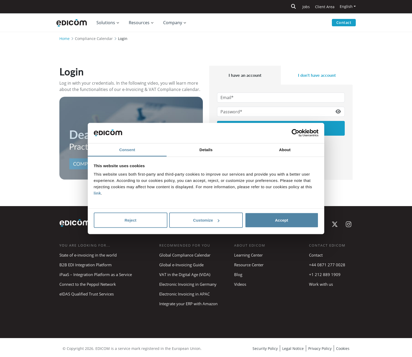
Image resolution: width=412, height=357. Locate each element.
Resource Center (249, 264)
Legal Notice (293, 348)
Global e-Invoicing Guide (181, 264)
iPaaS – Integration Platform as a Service (95, 274)
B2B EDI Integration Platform (85, 264)
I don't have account (317, 75)
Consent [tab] (127, 149)
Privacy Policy (320, 348)
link (97, 193)
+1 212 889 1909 (325, 274)
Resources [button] (139, 23)
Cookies (342, 348)
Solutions (105, 23)
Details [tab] (206, 149)
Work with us (321, 284)
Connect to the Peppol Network (87, 284)
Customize (206, 220)
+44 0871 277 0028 (327, 264)
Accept (281, 220)
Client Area (324, 6)
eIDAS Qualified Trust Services (86, 294)
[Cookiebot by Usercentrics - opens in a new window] (295, 133)
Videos (240, 284)
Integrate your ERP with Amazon (188, 303)
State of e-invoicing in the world (88, 255)
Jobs (306, 6)
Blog (238, 274)
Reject (130, 220)
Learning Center (248, 255)
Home (64, 38)
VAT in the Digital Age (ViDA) (184, 274)
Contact (344, 22)
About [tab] (285, 149)
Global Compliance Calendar (184, 255)
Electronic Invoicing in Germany (188, 284)
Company (172, 23)
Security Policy (265, 348)
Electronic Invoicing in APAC (184, 294)
